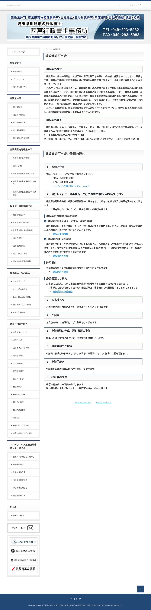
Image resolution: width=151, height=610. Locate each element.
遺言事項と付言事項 (21, 348)
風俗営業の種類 (19, 246)
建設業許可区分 (60, 256)
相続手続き (17, 387)
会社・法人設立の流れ (22, 297)
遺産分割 (16, 418)
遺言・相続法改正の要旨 (23, 433)
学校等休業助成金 (20, 488)
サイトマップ (135, 5)
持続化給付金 (18, 464)
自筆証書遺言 (18, 356)
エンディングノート (21, 379)
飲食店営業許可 (19, 215)
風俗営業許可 (18, 238)
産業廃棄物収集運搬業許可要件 (24, 182)
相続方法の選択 (19, 410)
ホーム (120, 5)
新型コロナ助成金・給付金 (23, 457)
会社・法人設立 (19, 281)
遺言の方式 (17, 340)
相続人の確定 (18, 402)
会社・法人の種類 (20, 289)
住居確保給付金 (19, 472)
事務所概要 (17, 71)
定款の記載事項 (19, 312)
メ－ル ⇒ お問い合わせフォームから (71, 186)
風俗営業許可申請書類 (22, 261)
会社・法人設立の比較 (22, 305)
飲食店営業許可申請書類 (23, 230)
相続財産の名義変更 (21, 425)
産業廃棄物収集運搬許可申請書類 (24, 193)
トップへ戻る (140, 589)
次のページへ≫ (103, 402)
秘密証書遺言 (18, 371)
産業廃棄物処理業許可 (22, 158)
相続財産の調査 (19, 394)
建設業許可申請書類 (62, 291)
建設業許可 (17, 107)
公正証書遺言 (18, 363)
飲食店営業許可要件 (21, 222)
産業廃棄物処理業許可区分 (23, 174)
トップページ (17, 52)
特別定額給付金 (19, 496)
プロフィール (18, 79)
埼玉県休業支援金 (20, 480)
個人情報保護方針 (20, 87)
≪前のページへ (83, 402)
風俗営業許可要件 (20, 254)
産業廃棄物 (17, 166)
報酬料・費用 (18, 516)
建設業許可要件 (60, 272)
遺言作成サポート (20, 332)
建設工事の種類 (60, 234)
